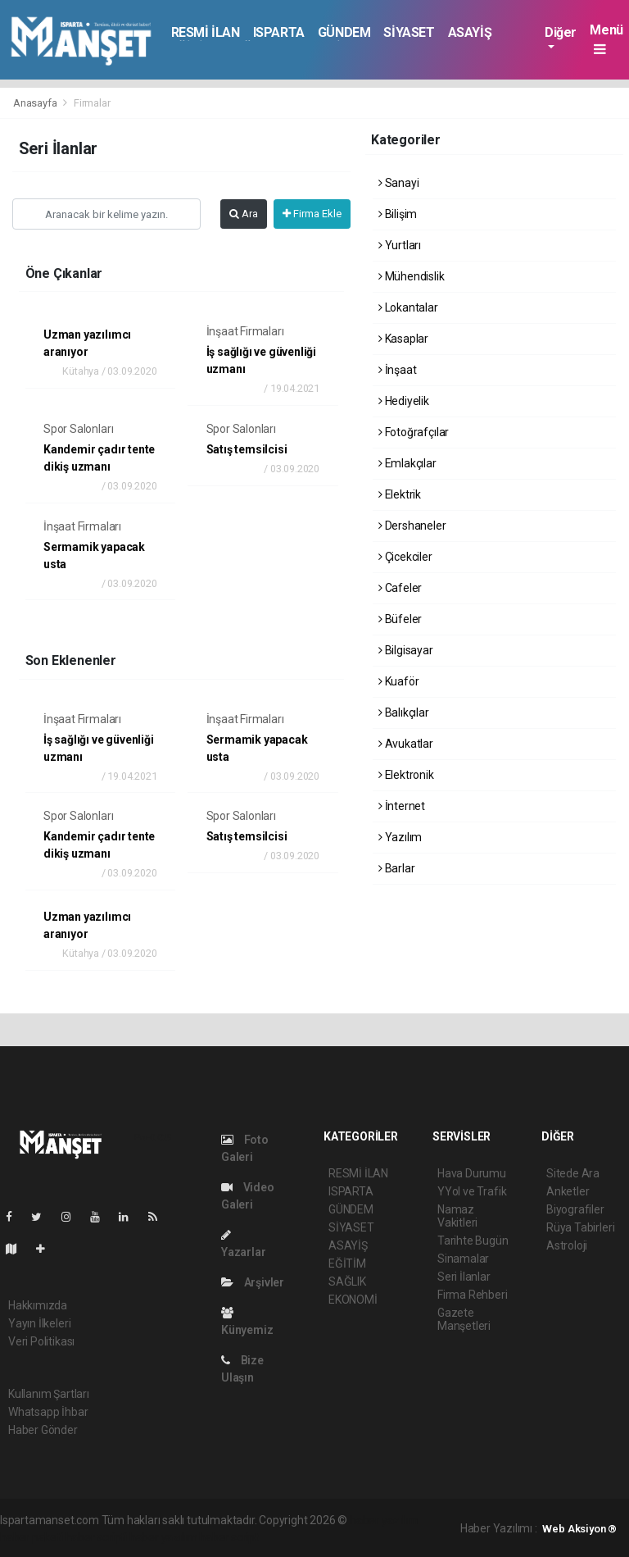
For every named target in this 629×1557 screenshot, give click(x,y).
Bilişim (397, 214)
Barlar (396, 868)
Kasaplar (403, 338)
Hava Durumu (471, 1173)
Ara (243, 213)
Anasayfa (36, 103)
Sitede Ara (573, 1173)
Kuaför (398, 681)
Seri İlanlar (464, 1276)
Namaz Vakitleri (457, 1216)
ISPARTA (279, 32)
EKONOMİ (353, 1299)
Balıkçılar (403, 712)
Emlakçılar (407, 463)
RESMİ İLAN (205, 32)
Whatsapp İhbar (48, 1411)
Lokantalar (408, 307)
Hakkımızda (37, 1305)
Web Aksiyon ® (579, 1529)
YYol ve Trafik (471, 1191)
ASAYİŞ (470, 32)
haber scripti (97, 1537)
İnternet (401, 806)
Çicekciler (405, 556)
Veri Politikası (41, 1341)
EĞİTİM (347, 1263)
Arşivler (252, 1282)
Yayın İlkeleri (39, 1323)
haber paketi (31, 1537)
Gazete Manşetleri (464, 1319)
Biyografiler (575, 1209)
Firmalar (92, 103)
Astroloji (566, 1245)
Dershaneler (412, 525)
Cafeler (400, 587)
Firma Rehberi (472, 1294)
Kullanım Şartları (48, 1393)
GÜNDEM (344, 32)
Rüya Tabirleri (580, 1227)
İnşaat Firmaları (245, 331)
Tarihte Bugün (473, 1240)
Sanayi (398, 182)
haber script (229, 1537)
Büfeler (400, 619)
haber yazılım (163, 1537)
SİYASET (408, 32)
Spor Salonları (78, 428)
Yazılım (400, 837)
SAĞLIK (347, 1281)
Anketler (567, 1191)
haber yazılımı (384, 1520)
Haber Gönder (43, 1429)
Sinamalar (463, 1258)
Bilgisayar (405, 650)
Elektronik (406, 774)
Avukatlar (405, 743)
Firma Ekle (312, 213)
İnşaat (397, 369)
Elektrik (399, 494)
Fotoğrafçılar (413, 432)
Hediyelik (403, 400)
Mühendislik (411, 276)
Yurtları (399, 245)
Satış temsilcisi (246, 449)
